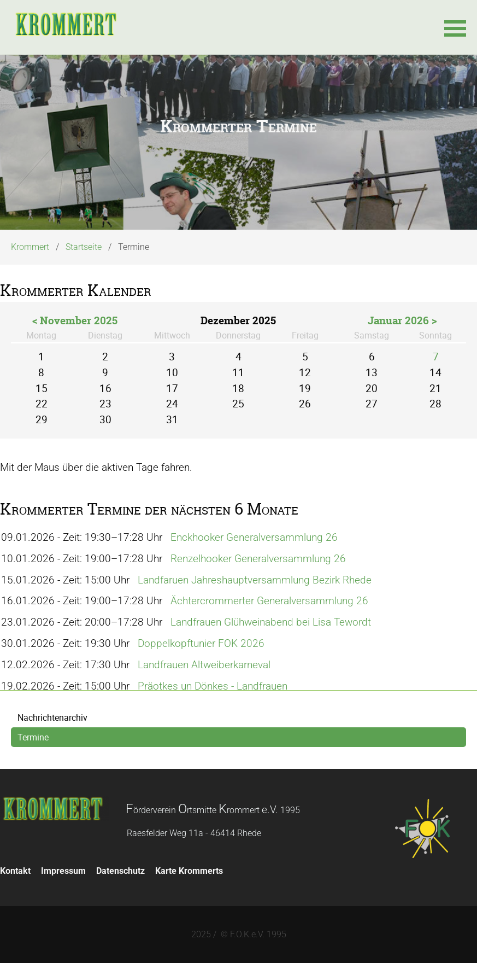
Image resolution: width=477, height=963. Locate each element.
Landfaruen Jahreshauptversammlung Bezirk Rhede (255, 580)
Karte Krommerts (189, 871)
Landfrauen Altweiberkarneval (204, 664)
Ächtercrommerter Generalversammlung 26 (269, 600)
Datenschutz (120, 871)
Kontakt (15, 871)
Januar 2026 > (402, 320)
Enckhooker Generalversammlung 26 (254, 537)
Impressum (63, 871)
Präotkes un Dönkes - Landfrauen (212, 686)
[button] (455, 27)
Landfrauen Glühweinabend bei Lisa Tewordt (270, 622)
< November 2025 (74, 320)
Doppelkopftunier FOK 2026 (201, 643)
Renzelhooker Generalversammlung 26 (258, 558)
